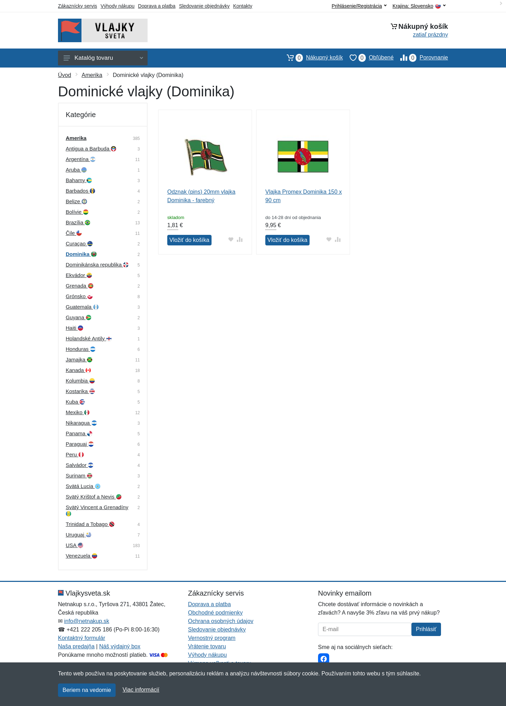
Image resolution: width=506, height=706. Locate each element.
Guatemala (82, 307)
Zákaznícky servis (77, 6)
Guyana (78, 317)
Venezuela (81, 556)
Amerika (92, 75)
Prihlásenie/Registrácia (359, 6)
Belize (76, 201)
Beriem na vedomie (87, 690)
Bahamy (79, 180)
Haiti (74, 328)
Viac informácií (141, 690)
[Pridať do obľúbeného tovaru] (231, 239)
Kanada (78, 370)
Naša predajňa (76, 646)
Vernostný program (211, 638)
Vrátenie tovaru (207, 646)
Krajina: (419, 6)
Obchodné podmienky (215, 613)
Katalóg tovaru (103, 57)
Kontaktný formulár (81, 638)
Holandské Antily (89, 338)
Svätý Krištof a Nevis (94, 497)
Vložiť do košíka (189, 240)
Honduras (81, 349)
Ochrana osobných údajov (220, 621)
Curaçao (79, 243)
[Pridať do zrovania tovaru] (239, 239)
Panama (79, 433)
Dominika (81, 254)
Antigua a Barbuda (91, 149)
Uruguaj (78, 535)
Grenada (79, 286)
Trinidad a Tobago (90, 524)
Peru (75, 454)
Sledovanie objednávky (204, 6)
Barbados (80, 191)
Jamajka (79, 359)
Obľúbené (368, 57)
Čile (74, 233)
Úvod (64, 75)
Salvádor (79, 465)
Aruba (76, 170)
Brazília (78, 222)
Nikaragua (81, 423)
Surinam (79, 476)
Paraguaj (80, 444)
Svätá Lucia (83, 486)
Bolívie (77, 212)
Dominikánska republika (97, 265)
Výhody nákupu (117, 6)
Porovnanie (421, 57)
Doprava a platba (157, 6)
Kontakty (242, 6)
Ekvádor (79, 275)
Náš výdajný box (119, 646)
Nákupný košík (311, 57)
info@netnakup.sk (86, 621)
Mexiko (78, 412)
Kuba (75, 402)
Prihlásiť (426, 629)
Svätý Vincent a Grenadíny (97, 510)
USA (74, 545)
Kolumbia (80, 381)
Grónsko (79, 296)
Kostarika (80, 391)
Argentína (81, 159)
